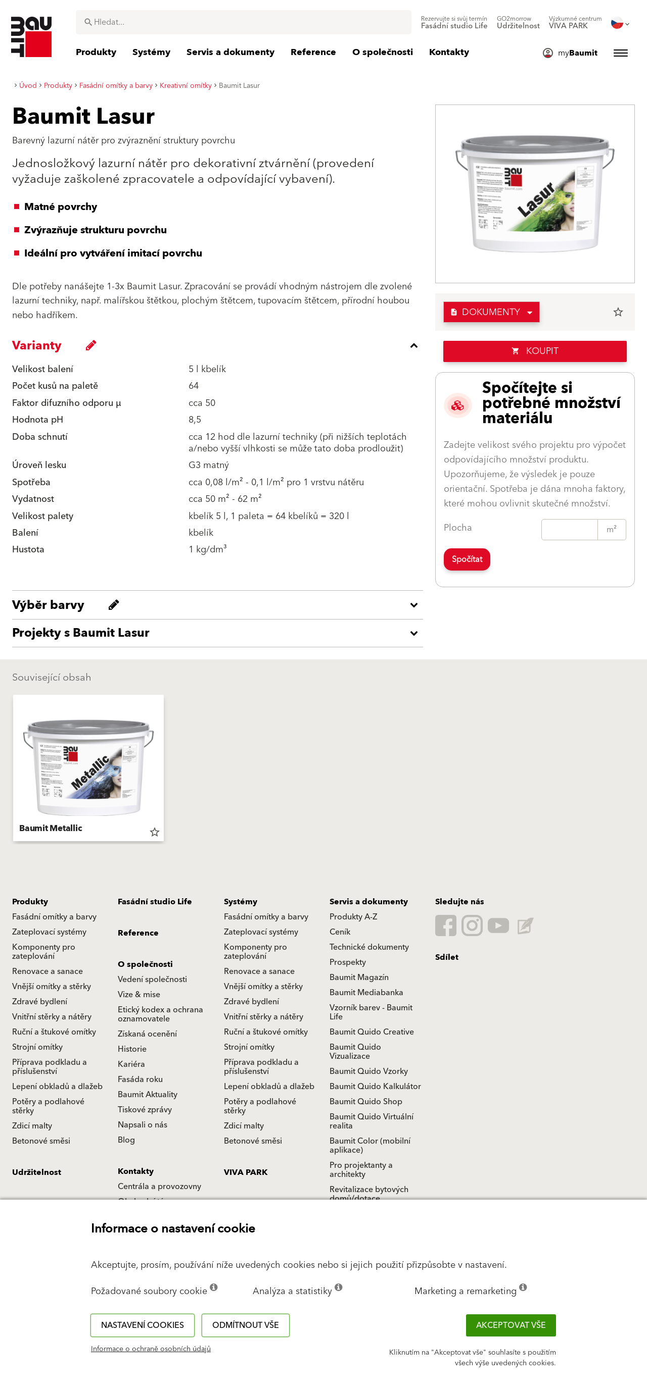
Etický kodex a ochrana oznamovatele (160, 1014)
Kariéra (131, 1064)
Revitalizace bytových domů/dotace (369, 1194)
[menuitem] (454, 22)
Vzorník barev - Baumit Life (371, 1012)
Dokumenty (485, 312)
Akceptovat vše (511, 1325)
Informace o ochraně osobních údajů (151, 1349)
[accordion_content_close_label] (220, 345)
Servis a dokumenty (369, 902)
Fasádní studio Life (155, 902)
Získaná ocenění (147, 1034)
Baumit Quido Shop (366, 1102)
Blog (126, 1140)
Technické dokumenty (369, 947)
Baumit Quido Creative (372, 1032)
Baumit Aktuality (147, 1095)
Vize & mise (139, 995)
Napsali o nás (142, 1125)
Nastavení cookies (142, 1325)
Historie (132, 1049)
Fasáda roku (140, 1079)
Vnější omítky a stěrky (51, 987)
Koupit (535, 351)
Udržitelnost (36, 1172)
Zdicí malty (32, 1126)
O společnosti (145, 964)
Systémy (240, 902)
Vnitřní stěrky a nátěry (51, 1017)
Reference (138, 933)
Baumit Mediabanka (366, 993)
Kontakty (136, 1171)
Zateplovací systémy (49, 932)
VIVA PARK (245, 1172)
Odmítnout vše (245, 1325)
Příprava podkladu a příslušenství (49, 1066)
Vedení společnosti (152, 979)
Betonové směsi (41, 1141)
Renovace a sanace (47, 971)
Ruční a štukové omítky (54, 1032)
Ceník (340, 932)
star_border (618, 312)
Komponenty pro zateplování (43, 951)
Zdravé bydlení (39, 1002)
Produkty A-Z (353, 917)
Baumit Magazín (359, 977)
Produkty (30, 902)
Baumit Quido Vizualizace (355, 1051)
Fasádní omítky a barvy (54, 917)
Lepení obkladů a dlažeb (57, 1086)
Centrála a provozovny (159, 1186)
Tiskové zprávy (145, 1110)
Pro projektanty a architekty (361, 1169)
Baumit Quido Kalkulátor (375, 1086)
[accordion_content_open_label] (220, 605)
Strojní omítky (37, 1047)
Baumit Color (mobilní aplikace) (370, 1145)
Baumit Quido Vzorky (369, 1071)
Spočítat (467, 559)
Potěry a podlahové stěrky (48, 1106)
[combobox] (243, 22)
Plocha (458, 528)
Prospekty (348, 962)
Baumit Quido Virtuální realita (371, 1121)
